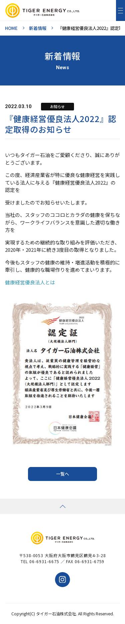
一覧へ (62, 474)
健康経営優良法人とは (30, 282)
